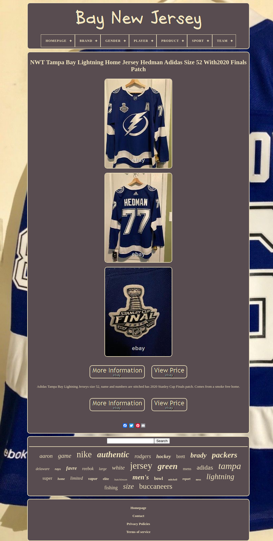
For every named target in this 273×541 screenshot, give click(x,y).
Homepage (138, 508)
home (61, 479)
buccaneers (155, 486)
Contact (138, 516)
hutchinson (120, 479)
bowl (158, 478)
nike (84, 454)
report (186, 479)
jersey (141, 465)
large (103, 469)
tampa (229, 466)
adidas (205, 467)
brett (180, 456)
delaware (43, 469)
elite (106, 479)
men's (141, 477)
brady (198, 455)
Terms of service (138, 532)
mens (187, 469)
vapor (93, 478)
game (64, 455)
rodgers (143, 456)
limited (76, 478)
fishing (111, 487)
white (118, 467)
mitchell (172, 479)
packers (224, 454)
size (128, 486)
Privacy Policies (138, 524)
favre (71, 468)
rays (58, 469)
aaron (46, 456)
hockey (163, 456)
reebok (88, 468)
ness (198, 479)
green (168, 466)
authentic (113, 454)
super (47, 478)
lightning (220, 476)
